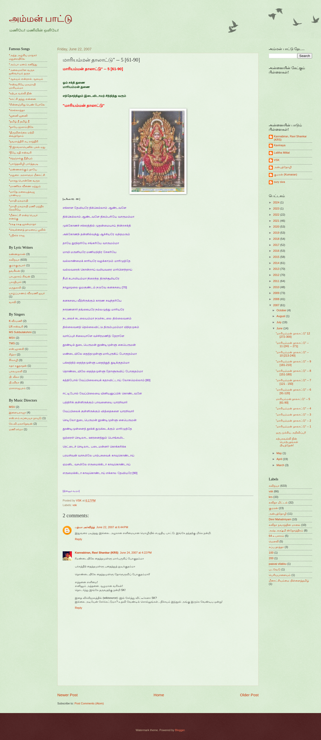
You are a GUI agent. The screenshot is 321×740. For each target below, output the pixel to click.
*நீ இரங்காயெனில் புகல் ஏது (27, 147)
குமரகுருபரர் (17, 265)
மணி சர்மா (16, 429)
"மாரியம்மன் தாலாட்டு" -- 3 (293, 414)
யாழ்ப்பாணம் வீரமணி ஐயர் (27, 293)
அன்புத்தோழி (283, 167)
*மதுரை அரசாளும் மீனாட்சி (27, 174)
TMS (12, 343)
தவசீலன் (14, 270)
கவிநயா (14, 259)
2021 (276, 220)
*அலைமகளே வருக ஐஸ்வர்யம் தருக (21, 71)
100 (271, 552)
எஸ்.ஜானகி (16, 348)
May (279, 453)
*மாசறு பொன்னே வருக (24, 180)
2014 (276, 262)
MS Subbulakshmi (20, 332)
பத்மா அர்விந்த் (85, 527)
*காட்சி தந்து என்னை (22, 98)
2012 (276, 274)
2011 (276, 281)
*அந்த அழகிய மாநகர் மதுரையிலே (23, 57)
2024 (276, 202)
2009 (276, 292)
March (280, 465)
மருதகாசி (15, 287)
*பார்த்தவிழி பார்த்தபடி (23, 163)
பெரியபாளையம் (280, 574)
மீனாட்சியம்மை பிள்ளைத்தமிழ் (289, 580)
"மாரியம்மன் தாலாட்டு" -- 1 (293, 426)
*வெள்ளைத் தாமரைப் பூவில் (27, 229)
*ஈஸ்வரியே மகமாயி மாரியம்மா (22, 86)
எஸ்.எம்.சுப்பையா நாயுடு (25, 418)
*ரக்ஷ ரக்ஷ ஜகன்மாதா (22, 224)
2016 (276, 250)
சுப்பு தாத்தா (276, 547)
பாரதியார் (15, 282)
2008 (276, 299)
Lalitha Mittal (282, 152)
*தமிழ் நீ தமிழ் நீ (19, 121)
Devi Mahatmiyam (280, 519)
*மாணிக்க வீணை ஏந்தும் (25, 186)
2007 (276, 305)
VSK (276, 159)
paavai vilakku (277, 563)
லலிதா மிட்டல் (278, 502)
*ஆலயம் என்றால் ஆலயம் (26, 78)
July (279, 322)
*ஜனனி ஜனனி (18, 115)
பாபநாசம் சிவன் (19, 276)
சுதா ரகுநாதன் (18, 365)
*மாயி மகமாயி (18, 200)
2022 (276, 214)
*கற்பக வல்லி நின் (20, 93)
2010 (276, 287)
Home (159, 695)
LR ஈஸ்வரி (16, 326)
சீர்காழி (13, 360)
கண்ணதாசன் (17, 254)
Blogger (179, 730)
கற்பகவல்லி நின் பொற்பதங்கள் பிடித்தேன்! (287, 442)
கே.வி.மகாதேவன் (21, 423)
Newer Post (67, 695)
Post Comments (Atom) (89, 703)
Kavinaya (279, 145)
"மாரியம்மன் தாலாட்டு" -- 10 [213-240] (292, 354)
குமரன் (273, 508)
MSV (12, 337)
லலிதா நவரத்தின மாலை (284, 524)
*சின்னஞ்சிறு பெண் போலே (27, 104)
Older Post (249, 695)
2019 (276, 232)
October (281, 310)
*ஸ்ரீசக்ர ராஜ (16, 235)
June (279, 328)
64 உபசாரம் (276, 535)
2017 (276, 244)
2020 (276, 226)
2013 (276, 268)
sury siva (279, 181)
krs (271, 496)
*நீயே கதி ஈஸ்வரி (20, 152)
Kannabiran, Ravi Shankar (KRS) (96, 552)
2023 (276, 208)
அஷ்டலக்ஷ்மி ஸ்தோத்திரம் (286, 530)
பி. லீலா (14, 376)
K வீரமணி (15, 320)
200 (271, 558)
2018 (276, 238)
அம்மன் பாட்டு (40, 18)
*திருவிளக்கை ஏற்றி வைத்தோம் (21, 134)
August (281, 316)
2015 (276, 256)
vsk (75, 505)
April (279, 459)
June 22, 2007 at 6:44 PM (112, 527)
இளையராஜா (17, 412)
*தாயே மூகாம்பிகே (21, 126)
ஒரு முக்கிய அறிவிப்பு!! (291, 432)
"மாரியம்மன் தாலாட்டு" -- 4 (293, 408)
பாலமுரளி (15, 371)
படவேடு (274, 569)
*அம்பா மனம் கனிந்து (23, 64)
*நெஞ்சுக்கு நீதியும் (21, 158)
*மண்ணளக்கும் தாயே (23, 169)
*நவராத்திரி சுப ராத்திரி (23, 141)
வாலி (12, 302)
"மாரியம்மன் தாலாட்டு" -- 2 (293, 420)
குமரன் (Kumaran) (285, 174)
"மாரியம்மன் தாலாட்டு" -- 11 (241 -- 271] (292, 344)
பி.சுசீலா (14, 382)
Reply (78, 539)
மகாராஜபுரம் (17, 388)
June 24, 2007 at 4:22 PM (136, 552)
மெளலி (274, 541)
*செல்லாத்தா (17, 110)
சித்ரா (12, 354)
